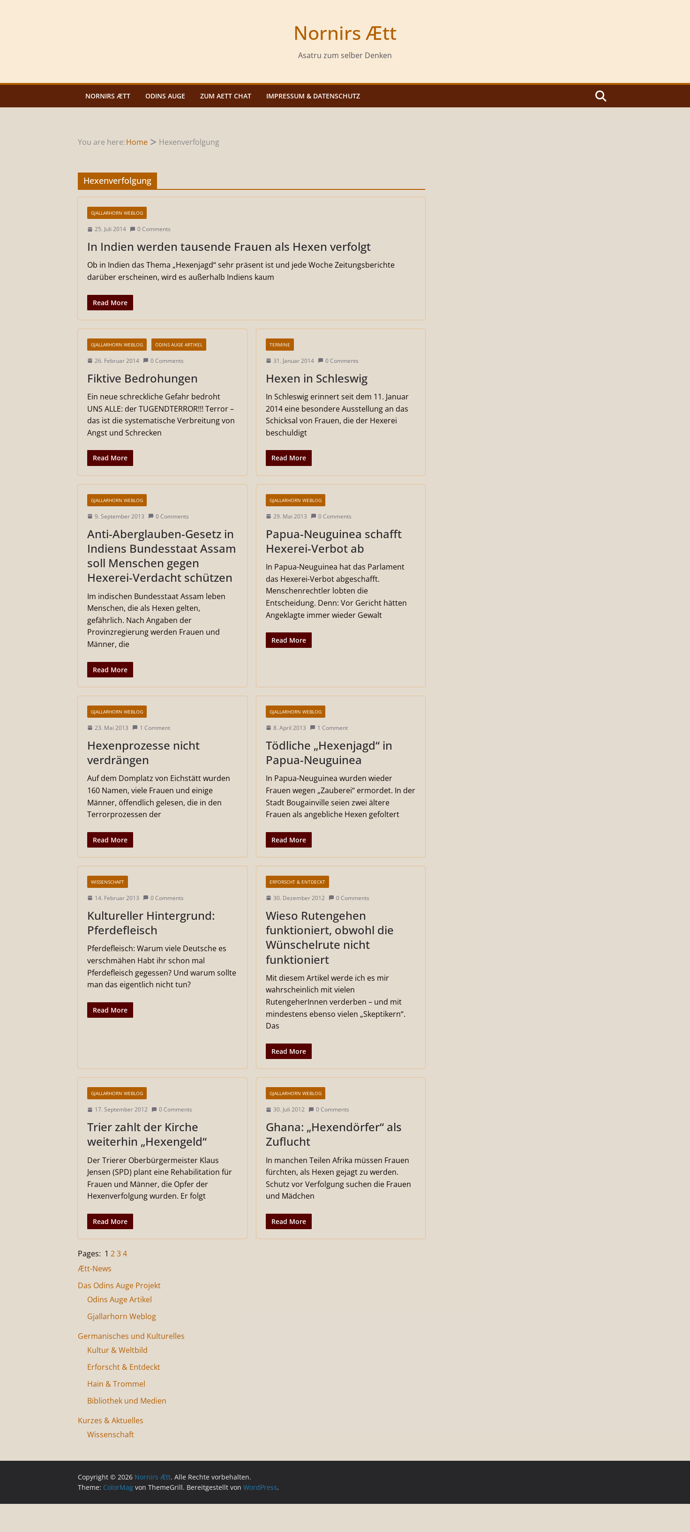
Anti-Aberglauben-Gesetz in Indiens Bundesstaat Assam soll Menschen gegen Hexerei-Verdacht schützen (161, 556)
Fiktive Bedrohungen (142, 378)
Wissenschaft (107, 882)
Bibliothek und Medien (126, 1401)
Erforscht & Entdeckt (297, 882)
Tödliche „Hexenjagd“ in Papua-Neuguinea (329, 752)
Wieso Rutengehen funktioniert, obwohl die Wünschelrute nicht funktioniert (330, 937)
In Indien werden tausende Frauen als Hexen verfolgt (229, 246)
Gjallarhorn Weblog (117, 213)
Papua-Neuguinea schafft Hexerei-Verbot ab (334, 541)
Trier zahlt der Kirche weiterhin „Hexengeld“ (147, 1134)
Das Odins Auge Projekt (119, 1285)
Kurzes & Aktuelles (110, 1420)
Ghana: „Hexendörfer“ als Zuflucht (334, 1134)
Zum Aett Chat (225, 95)
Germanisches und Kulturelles (131, 1336)
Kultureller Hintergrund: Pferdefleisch (151, 923)
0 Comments (150, 229)
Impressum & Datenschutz (313, 95)
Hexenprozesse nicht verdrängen (143, 752)
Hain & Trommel (116, 1384)
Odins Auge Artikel (178, 344)
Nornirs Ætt (345, 32)
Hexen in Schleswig (317, 378)
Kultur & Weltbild (117, 1350)
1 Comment (151, 728)
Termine (280, 344)
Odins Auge (165, 95)
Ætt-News (95, 1268)
